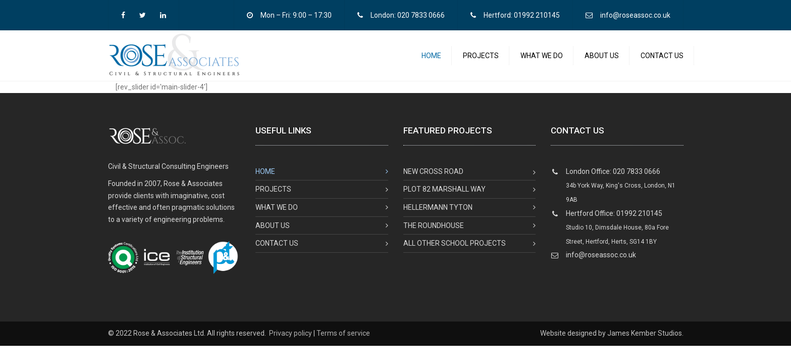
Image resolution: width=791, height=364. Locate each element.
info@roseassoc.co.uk (635, 15)
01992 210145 (537, 15)
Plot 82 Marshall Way (444, 195)
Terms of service (343, 339)
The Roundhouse (433, 231)
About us (602, 58)
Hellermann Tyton (437, 213)
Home (431, 58)
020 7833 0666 (421, 15)
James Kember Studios (644, 339)
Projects (481, 58)
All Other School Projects (454, 249)
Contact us (662, 58)
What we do (541, 58)
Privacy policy (290, 339)
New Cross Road (433, 177)
